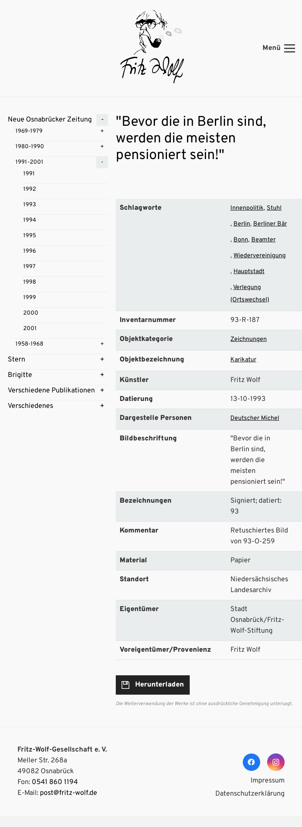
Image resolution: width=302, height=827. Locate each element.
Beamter (263, 240)
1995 (29, 236)
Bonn (240, 240)
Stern (16, 359)
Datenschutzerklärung (250, 793)
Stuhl (274, 208)
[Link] (151, 48)
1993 (29, 205)
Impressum (268, 780)
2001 (30, 328)
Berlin (241, 224)
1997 (29, 267)
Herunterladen (159, 684)
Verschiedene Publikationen (51, 390)
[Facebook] (251, 762)
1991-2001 (29, 162)
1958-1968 (29, 344)
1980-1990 (29, 147)
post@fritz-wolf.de (68, 793)
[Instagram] (276, 762)
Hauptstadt (248, 272)
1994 (29, 220)
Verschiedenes (30, 406)
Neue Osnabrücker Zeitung (50, 119)
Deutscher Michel (254, 418)
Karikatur (243, 360)
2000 (30, 313)
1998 (29, 282)
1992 (29, 189)
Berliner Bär (270, 224)
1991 (29, 174)
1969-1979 (29, 131)
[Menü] (279, 48)
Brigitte (20, 375)
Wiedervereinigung (259, 256)
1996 (29, 251)
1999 (29, 297)
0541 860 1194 (55, 782)
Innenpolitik (247, 208)
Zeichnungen (248, 339)
